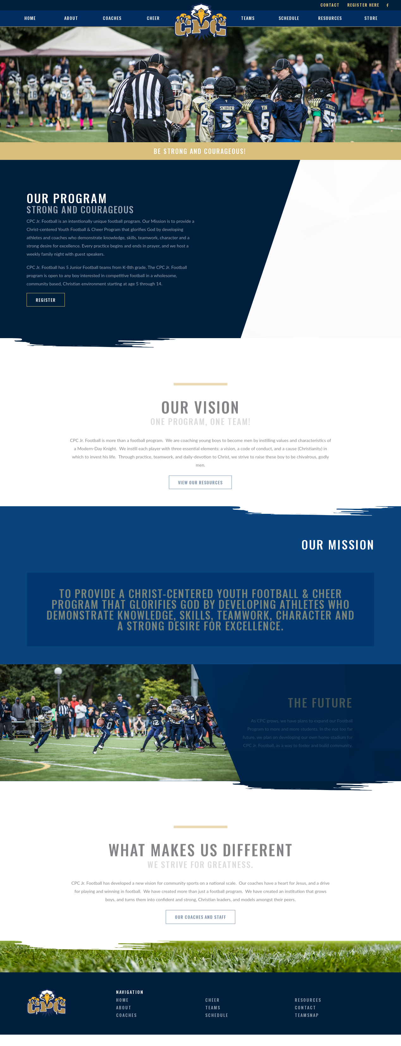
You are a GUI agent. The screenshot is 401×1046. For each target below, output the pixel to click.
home (30, 18)
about (124, 1018)
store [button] (371, 18)
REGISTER (46, 299)
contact (305, 1018)
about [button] (71, 18)
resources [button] (330, 18)
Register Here (362, 5)
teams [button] (248, 18)
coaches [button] (112, 18)
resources (308, 1011)
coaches (126, 1026)
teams (212, 1018)
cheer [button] (153, 18)
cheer (212, 1011)
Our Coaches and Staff (200, 943)
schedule (216, 1026)
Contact (329, 5)
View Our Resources (200, 499)
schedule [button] (289, 18)
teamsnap (307, 1026)
